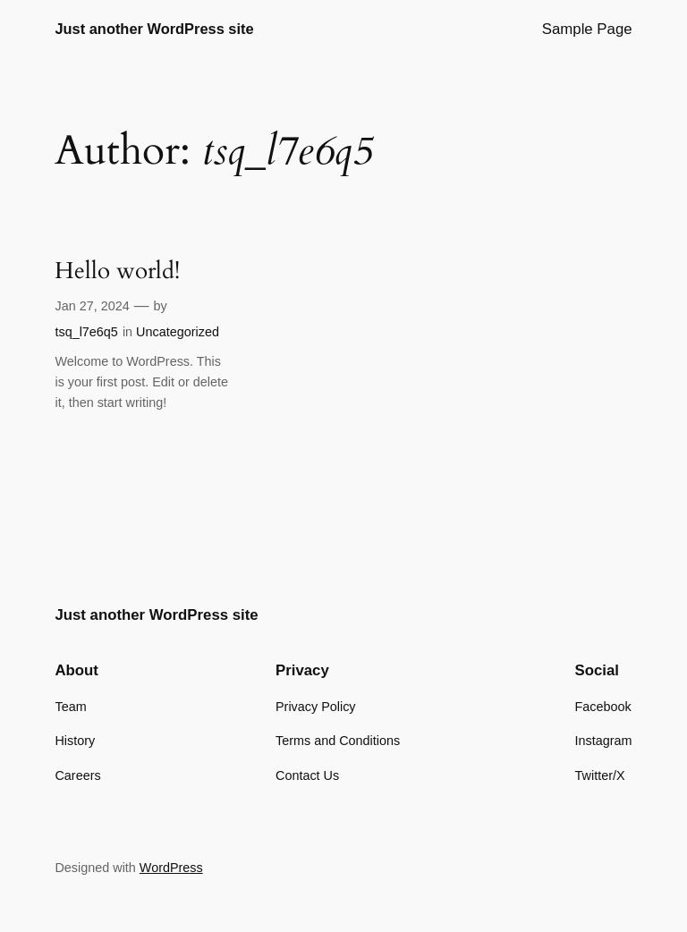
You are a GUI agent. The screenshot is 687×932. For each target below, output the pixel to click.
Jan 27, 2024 (92, 306)
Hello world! (117, 271)
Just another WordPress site (154, 29)
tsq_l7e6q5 (86, 332)
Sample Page (587, 29)
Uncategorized (177, 332)
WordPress (171, 867)
